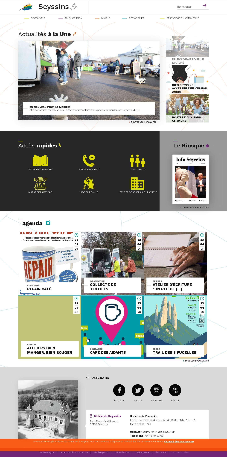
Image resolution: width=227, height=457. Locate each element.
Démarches (136, 18)
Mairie (105, 18)
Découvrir (38, 18)
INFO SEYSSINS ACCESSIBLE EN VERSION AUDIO (189, 88)
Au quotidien (73, 18)
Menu (198, 1)
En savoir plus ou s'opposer (179, 441)
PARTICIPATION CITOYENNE (182, 18)
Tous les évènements (197, 361)
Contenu (205, 1)
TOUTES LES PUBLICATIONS (195, 207)
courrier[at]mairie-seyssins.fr (158, 431)
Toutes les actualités (143, 122)
